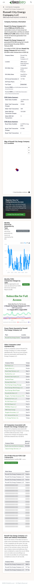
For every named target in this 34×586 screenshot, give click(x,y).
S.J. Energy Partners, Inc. (12, 418)
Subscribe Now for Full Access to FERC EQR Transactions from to (17, 302)
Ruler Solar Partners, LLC (12, 371)
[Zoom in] (29, 147)
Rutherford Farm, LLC (11, 398)
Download (25, 284)
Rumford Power (9, 379)
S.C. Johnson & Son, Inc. (11, 415)
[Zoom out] (29, 150)
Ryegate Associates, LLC (12, 412)
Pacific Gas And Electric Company (14, 446)
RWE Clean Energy (10, 409)
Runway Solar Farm (10, 382)
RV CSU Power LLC (10, 404)
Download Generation (22, 231)
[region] (17, 169)
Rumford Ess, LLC (10, 374)
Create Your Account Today (15, 214)
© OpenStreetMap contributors (20, 192)
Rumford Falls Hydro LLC (12, 376)
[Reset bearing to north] (29, 152)
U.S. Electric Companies (13, 7)
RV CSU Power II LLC (11, 401)
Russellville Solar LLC (11, 393)
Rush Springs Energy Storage (13, 385)
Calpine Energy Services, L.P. (13, 448)
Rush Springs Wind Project (12, 390)
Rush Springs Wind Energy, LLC (14, 387)
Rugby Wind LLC (9, 368)
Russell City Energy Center (12, 337)
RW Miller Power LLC (11, 407)
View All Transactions (11, 462)
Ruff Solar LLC (9, 365)
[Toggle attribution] (29, 192)
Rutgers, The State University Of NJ (14, 396)
